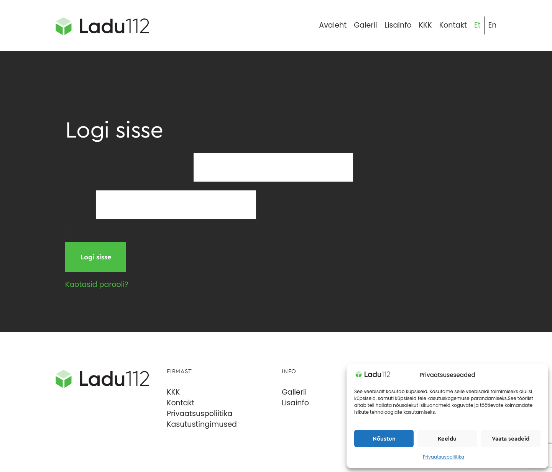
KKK (173, 392)
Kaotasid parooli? (96, 284)
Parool (79, 204)
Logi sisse (95, 257)
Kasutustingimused (202, 424)
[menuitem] (477, 25)
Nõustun (384, 438)
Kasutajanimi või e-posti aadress (128, 167)
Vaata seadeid (510, 438)
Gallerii (294, 392)
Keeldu (447, 438)
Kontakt (180, 403)
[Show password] (467, 212)
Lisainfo (295, 403)
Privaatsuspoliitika (443, 457)
